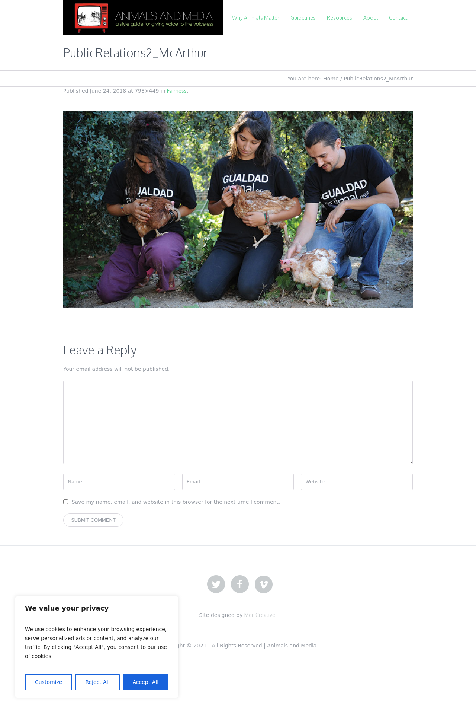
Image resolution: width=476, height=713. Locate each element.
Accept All (146, 682)
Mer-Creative (259, 615)
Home (330, 79)
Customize (48, 682)
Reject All (97, 682)
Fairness (177, 90)
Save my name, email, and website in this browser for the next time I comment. (176, 502)
